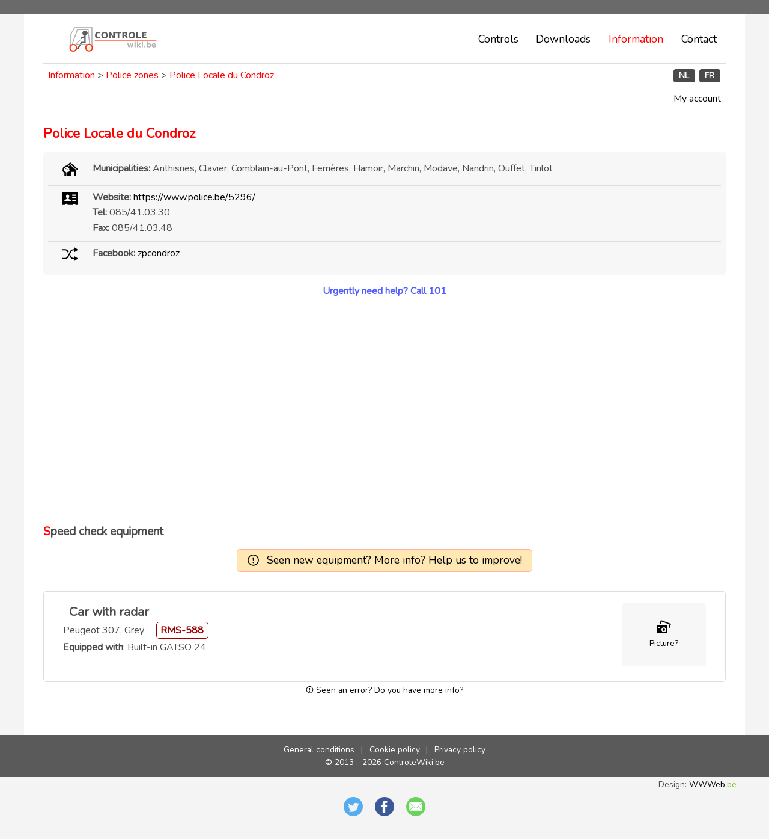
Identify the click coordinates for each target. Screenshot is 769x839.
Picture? (663, 643)
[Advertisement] (384, 411)
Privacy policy (459, 749)
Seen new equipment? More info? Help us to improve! (394, 560)
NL (684, 75)
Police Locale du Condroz (221, 75)
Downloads (563, 39)
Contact (699, 39)
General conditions (319, 749)
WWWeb (713, 784)
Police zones (132, 75)
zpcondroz (159, 253)
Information (636, 39)
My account (697, 98)
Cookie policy (394, 749)
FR (709, 75)
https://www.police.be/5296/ (194, 197)
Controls (498, 39)
